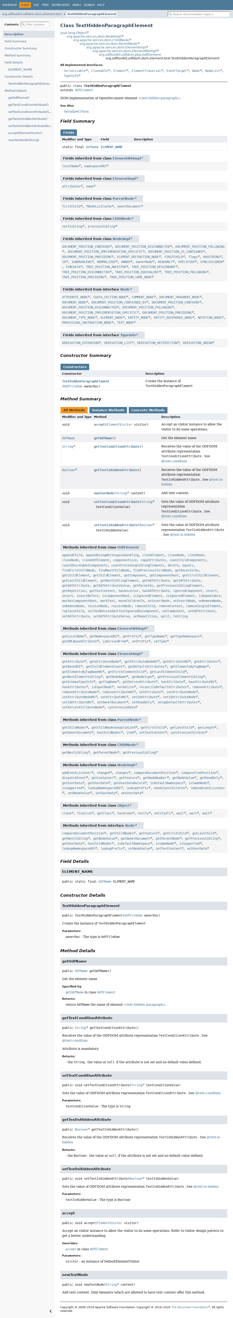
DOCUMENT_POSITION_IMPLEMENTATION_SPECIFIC (105, 251)
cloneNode (176, 555)
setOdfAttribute (201, 611)
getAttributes (206, 661)
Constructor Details (19, 76)
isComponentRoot (115, 596)
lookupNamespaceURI (104, 788)
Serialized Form (76, 111)
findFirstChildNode (78, 570)
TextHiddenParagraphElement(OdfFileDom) (31, 83)
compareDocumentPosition (155, 773)
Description (14, 34)
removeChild (145, 606)
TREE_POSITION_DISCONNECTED (85, 272)
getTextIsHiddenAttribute (116, 470)
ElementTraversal (146, 71)
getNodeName (116, 677)
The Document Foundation (189, 1307)
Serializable (75, 71)
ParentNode (123, 198)
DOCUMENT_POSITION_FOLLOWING (147, 307)
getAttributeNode (104, 661)
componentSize (125, 560)
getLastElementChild (167, 672)
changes (121, 773)
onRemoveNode (209, 601)
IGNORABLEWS (81, 262)
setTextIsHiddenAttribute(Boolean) (31, 126)
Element (119, 71)
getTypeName (155, 636)
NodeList (212, 71)
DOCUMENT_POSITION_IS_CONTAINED (175, 251)
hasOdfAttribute (156, 591)
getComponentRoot (164, 575)
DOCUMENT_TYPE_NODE (78, 317)
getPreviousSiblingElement (179, 585)
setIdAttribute (144, 697)
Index (76, 5)
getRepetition (74, 591)
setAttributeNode (181, 692)
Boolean (68, 470)
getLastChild (181, 727)
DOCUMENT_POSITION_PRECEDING (86, 257)
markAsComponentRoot (79, 601)
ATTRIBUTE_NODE (75, 297)
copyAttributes (153, 560)
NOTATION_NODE (209, 317)
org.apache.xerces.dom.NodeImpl (94, 36)
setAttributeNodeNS (78, 697)
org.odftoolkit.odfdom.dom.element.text (32, 14)
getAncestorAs (187, 570)
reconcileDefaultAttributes (163, 687)
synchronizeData (121, 707)
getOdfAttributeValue (111, 585)
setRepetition (145, 616)
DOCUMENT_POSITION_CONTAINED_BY (118, 302)
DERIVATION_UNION (197, 343)
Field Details (14, 62)
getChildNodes (74, 727)
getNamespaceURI (103, 636)
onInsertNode (159, 601)
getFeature (128, 778)
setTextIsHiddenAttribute (116, 525)
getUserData (72, 783)
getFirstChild (153, 727)
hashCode (124, 813)
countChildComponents (188, 560)
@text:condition (174, 461)
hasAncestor (129, 591)
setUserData (105, 793)
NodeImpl (121, 239)
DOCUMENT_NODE (74, 302)
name (89, 186)
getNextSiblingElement (119, 580)
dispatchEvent (74, 778)
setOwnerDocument (111, 702)
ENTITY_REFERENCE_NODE (173, 317)
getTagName (108, 682)
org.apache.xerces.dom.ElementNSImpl (125, 51)
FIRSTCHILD (174, 257)
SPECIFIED (186, 262)
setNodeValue (79, 793)
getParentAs (143, 585)
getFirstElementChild (126, 672)
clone (66, 813)
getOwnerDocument (76, 732)
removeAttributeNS (117, 692)
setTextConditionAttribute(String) (31, 112)
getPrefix (131, 636)
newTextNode (104, 493)
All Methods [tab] (74, 410)
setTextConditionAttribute (116, 502)
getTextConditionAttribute (116, 446)
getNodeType (142, 677)
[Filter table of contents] (35, 24)
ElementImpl (124, 178)
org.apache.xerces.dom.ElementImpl (116, 47)
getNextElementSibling (81, 677)
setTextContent (152, 732)
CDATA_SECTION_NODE (109, 297)
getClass (104, 813)
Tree (45, 5)
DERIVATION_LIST (118, 343)
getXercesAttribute (139, 682)
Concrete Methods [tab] (148, 410)
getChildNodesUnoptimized (113, 727)
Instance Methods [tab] (108, 410)
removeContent (170, 606)
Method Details (16, 90)
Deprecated (61, 5)
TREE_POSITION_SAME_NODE (131, 277)
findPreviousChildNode (152, 570)
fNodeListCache (98, 206)
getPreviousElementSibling (180, 677)
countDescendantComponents (85, 565)
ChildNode (122, 218)
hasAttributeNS (201, 682)
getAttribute (73, 661)
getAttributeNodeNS (140, 661)
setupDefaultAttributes (177, 702)
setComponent (173, 611)
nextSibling (72, 226)
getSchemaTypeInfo (77, 682)
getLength (206, 727)
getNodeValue (183, 778)
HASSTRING (211, 257)
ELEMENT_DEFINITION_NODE (138, 257)
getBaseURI (71, 666)
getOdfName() (18, 97)
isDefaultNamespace (166, 783)
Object (123, 805)
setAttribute (150, 692)
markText (107, 601)
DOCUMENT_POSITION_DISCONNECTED (142, 246)
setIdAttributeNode (179, 697)
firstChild (71, 206)
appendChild (72, 555)
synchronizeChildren (187, 732)
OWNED (125, 262)
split (165, 616)
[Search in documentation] (199, 14)
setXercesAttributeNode (82, 707)
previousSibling (101, 226)
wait (180, 813)
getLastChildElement (79, 580)
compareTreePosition (198, 773)
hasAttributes (74, 687)
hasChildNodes (109, 732)
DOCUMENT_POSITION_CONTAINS (85, 246)
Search (89, 5)
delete (173, 565)
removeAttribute (206, 687)
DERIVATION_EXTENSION (80, 343)
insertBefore (88, 596)
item (130, 732)
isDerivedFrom (114, 641)
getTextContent (102, 591)
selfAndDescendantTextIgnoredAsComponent (123, 611)
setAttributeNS (113, 697)
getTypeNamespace (185, 636)
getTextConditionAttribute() (28, 104)
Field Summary (16, 41)
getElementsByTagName (188, 666)
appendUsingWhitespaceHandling (112, 555)
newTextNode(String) (23, 140)
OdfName (92, 147)
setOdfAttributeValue (111, 616)
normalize (125, 687)
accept (99, 424)
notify (143, 813)
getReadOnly (210, 778)
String (67, 446)
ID (64, 262)
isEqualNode (101, 687)
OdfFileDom (73, 386)
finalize (84, 813)
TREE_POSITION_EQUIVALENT (137, 272)
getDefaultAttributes (146, 666)
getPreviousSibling (139, 752)
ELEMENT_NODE (111, 317)
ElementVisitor (119, 424)
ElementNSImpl (127, 158)
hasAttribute (172, 682)
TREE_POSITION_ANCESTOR (106, 267)
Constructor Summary (21, 48)
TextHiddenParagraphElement (91, 14)
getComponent (135, 575)
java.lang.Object (73, 33)
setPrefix (140, 641)
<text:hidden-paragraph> (159, 98)
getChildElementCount (104, 666)
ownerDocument (129, 206)
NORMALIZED (106, 262)
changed (103, 773)
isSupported (72, 788)
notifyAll (162, 813)
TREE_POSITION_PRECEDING (83, 277)
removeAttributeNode (79, 692)
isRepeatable (209, 596)
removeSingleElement (203, 606)
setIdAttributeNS (76, 702)
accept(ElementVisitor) (25, 133)
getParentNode (105, 752)
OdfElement (84, 90)
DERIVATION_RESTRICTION (157, 343)
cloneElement (153, 555)
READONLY (165, 262)
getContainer (102, 778)
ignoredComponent (187, 591)
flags (193, 257)
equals (187, 565)
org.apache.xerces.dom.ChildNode (101, 40)
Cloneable (99, 71)
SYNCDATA (73, 267)
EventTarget (177, 71)
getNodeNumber (155, 778)
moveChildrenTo (131, 601)
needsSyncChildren (169, 788)
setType (160, 641)
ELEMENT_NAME (20, 69)
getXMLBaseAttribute (79, 641)
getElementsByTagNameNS (82, 672)
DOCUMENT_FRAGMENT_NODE (179, 297)
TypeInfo (71, 76)
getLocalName (73, 636)
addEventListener (76, 773)
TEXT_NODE (125, 322)
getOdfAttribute (156, 580)
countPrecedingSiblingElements (137, 565)
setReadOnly (142, 702)
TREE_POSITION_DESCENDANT (153, 267)
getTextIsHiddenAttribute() (27, 119)
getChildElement (75, 575)
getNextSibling (75, 752)
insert (211, 591)
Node (196, 71)
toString (180, 616)
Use (36, 5)
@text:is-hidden (182, 534)
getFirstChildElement (200, 575)
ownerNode (144, 262)
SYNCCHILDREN (211, 262)
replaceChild (73, 611)
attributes (71, 186)
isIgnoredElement (147, 596)
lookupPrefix (137, 788)
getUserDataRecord (129, 783)
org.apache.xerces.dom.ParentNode (108, 43)
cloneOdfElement (95, 560)
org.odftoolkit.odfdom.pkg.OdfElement (130, 54)
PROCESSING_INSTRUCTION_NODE (86, 322)
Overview (9, 5)
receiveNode (98, 606)
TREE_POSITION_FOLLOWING (185, 272)
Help (100, 5)
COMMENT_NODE (143, 297)
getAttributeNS (175, 661)
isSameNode (198, 783)
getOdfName (103, 438)
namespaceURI (95, 166)
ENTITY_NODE (138, 317)
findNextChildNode (114, 570)
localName (70, 166)
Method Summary (18, 55)
